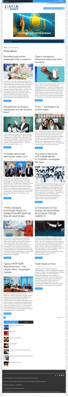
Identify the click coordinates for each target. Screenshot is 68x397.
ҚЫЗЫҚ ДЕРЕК (13, 343)
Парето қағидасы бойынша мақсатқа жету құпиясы (48, 59)
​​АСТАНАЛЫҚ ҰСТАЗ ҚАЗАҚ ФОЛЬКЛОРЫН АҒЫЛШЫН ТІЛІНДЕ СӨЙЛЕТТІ (47, 212)
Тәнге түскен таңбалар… (16, 337)
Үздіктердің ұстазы (45, 263)
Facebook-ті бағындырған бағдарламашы (20, 350)
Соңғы (26, 322)
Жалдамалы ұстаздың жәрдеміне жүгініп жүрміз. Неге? (18, 109)
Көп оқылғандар (11, 322)
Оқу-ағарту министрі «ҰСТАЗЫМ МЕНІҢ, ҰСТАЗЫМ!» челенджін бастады (47, 157)
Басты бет (7, 47)
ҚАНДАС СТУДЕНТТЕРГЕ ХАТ (17, 325)
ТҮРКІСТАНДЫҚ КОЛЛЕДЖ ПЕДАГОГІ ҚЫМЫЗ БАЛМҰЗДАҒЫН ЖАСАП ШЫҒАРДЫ (17, 212)
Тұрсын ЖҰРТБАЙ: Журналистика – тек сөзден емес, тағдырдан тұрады (17, 267)
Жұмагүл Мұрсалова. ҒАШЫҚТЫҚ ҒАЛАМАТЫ (21, 356)
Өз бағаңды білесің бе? (15, 362)
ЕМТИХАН (12, 331)
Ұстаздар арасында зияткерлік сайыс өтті (15, 155)
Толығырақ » (7, 100)
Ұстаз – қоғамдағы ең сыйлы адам (47, 108)
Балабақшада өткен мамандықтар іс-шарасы (17, 58)
